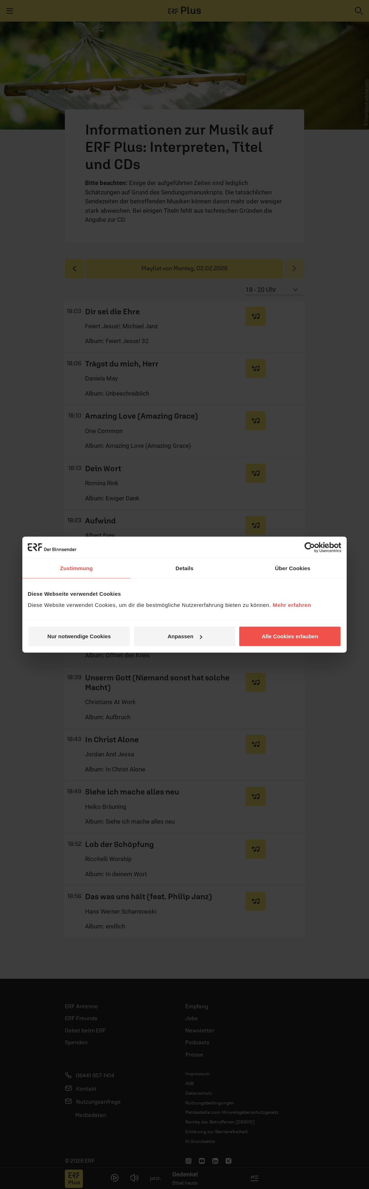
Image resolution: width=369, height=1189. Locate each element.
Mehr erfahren (292, 605)
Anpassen (185, 636)
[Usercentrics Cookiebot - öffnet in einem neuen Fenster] (309, 547)
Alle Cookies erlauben (290, 636)
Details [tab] (184, 568)
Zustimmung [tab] (76, 568)
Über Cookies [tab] (292, 568)
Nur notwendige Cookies (79, 636)
